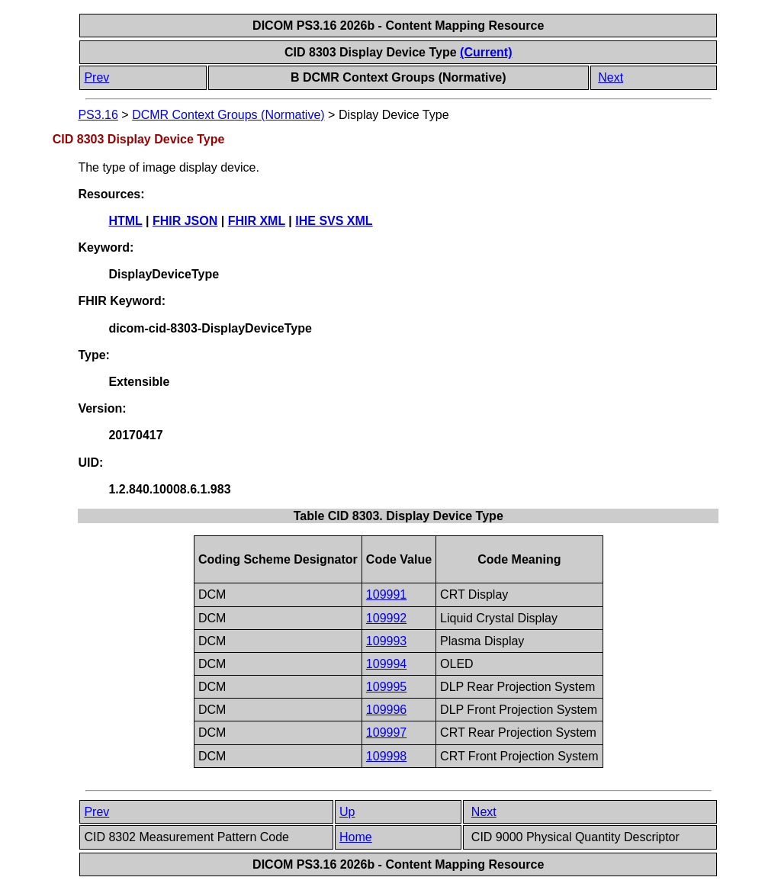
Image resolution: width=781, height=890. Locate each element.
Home (355, 837)
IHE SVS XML (333, 220)
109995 (386, 686)
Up (347, 811)
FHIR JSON (185, 220)
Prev (96, 77)
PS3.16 (97, 114)
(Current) (486, 52)
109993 (386, 641)
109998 (386, 756)
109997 (386, 732)
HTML (125, 220)
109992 (386, 618)
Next (610, 77)
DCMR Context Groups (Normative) (228, 114)
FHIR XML (256, 220)
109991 (386, 594)
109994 (386, 663)
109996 (386, 709)
